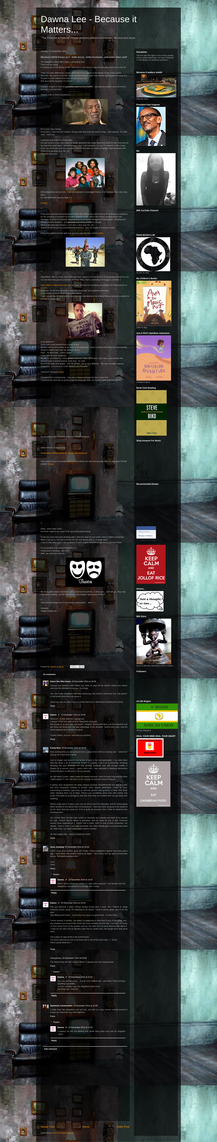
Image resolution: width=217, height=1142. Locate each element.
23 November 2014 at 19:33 (73, 903)
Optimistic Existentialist (61, 1006)
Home (86, 1126)
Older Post (123, 1126)
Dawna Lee (142, 532)
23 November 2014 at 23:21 (80, 977)
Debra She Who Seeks (60, 681)
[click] (100, 233)
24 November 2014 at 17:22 (80, 1027)
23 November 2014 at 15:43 (73, 715)
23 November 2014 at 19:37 (80, 880)
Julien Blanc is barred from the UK (55, 285)
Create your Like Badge (148, 540)
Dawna (53, 715)
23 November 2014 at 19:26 (77, 847)
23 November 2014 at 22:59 (74, 958)
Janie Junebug (57, 847)
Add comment (50, 1049)
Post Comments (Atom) (63, 1133)
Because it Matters (145, 536)
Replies (56, 874)
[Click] (50, 464)
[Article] (44, 203)
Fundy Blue (55, 748)
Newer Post (48, 1126)
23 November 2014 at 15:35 (84, 681)
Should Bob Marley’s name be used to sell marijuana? (64, 453)
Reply (52, 706)
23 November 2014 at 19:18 (74, 748)
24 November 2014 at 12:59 (85, 1006)
